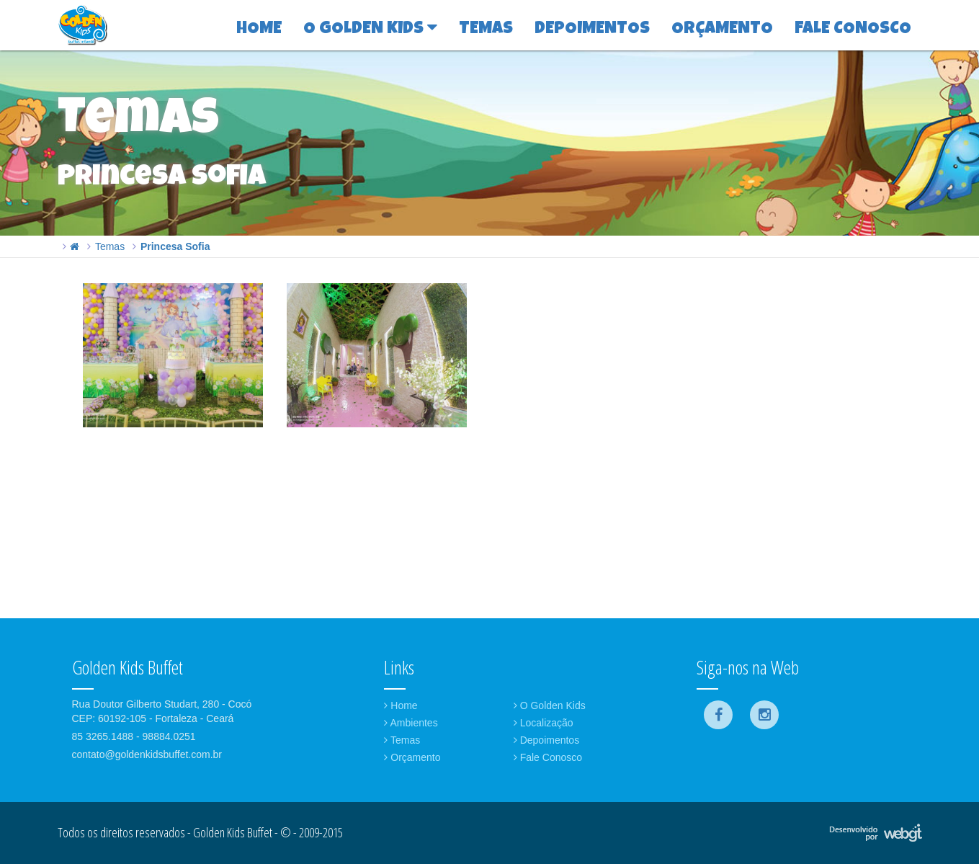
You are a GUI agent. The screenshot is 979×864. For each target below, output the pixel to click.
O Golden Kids (550, 705)
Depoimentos (546, 740)
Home (400, 705)
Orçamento (412, 757)
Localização (543, 723)
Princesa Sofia (175, 246)
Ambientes (410, 723)
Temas (110, 246)
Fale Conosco (548, 757)
